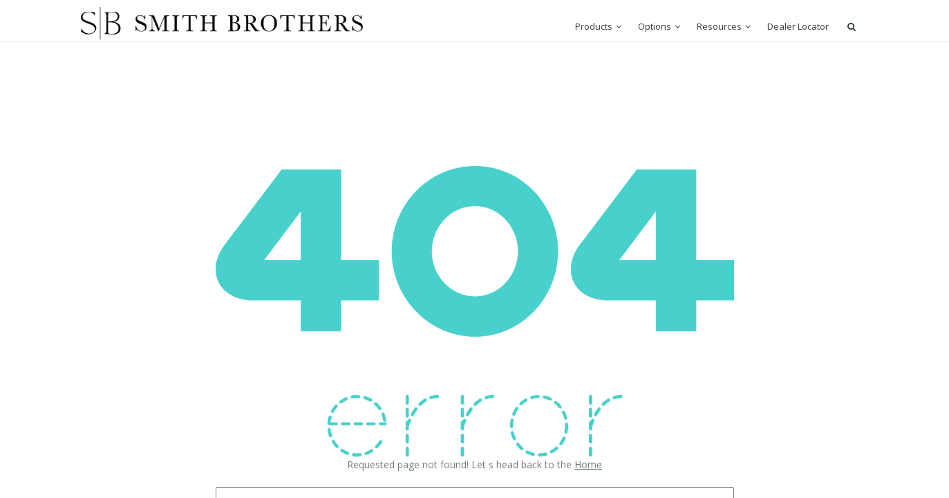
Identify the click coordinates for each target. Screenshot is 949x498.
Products (593, 26)
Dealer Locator (798, 26)
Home (588, 464)
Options (654, 26)
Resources (719, 26)
